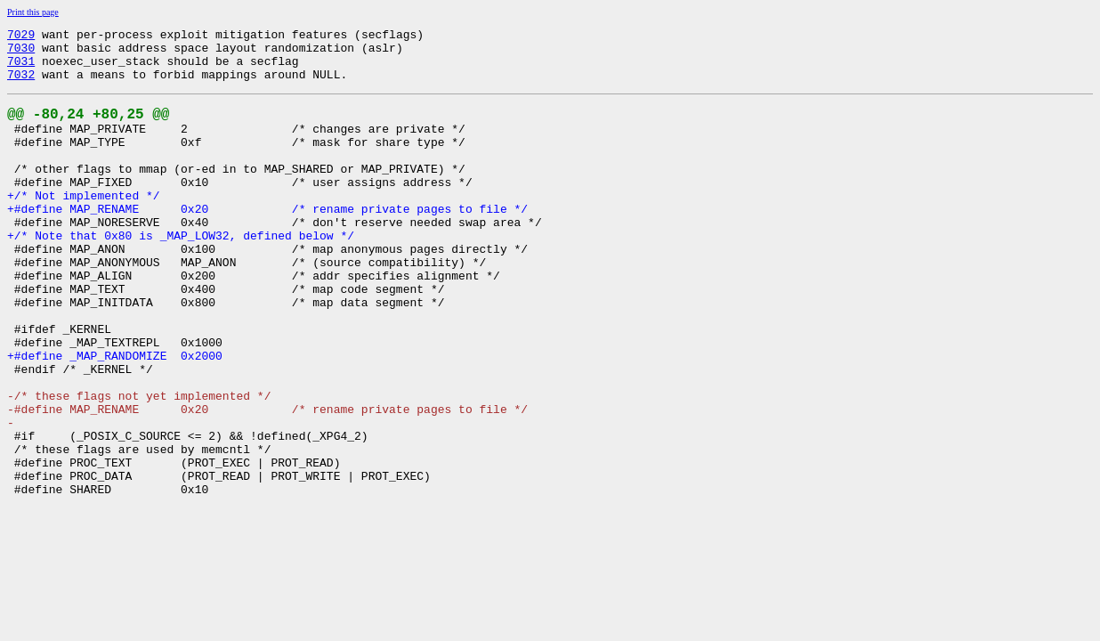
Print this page (33, 12)
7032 (21, 85)
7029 (21, 36)
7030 (21, 53)
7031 (21, 69)
